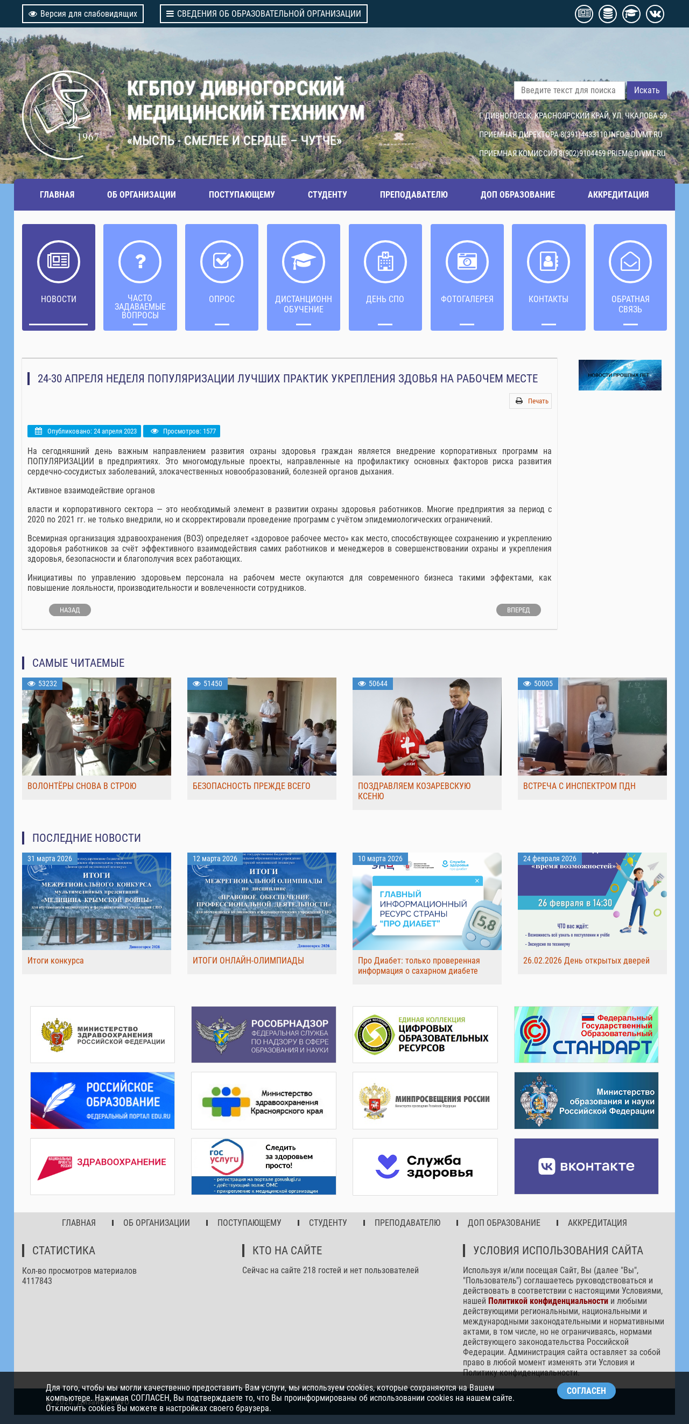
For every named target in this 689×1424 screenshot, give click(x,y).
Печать (538, 401)
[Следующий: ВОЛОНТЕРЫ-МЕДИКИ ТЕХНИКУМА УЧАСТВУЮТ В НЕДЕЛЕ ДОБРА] (518, 610)
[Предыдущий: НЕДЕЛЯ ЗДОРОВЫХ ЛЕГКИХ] (70, 610)
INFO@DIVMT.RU (635, 134)
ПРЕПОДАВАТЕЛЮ (414, 195)
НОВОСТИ (58, 299)
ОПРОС (222, 299)
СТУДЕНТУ (327, 195)
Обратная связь (630, 304)
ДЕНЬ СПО (385, 299)
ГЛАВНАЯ (57, 195)
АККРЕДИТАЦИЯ (618, 195)
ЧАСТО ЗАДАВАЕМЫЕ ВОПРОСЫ (140, 306)
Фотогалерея (467, 299)
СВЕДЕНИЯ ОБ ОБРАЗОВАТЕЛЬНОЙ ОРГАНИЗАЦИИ (263, 14)
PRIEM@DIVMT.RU (636, 153)
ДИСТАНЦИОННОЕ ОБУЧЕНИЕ (304, 304)
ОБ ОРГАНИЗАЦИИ (141, 195)
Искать (647, 90)
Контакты (548, 299)
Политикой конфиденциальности (548, 1299)
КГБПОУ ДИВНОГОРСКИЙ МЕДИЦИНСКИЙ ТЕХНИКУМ (246, 100)
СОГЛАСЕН (586, 1391)
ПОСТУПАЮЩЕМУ (242, 195)
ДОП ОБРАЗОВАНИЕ (518, 195)
